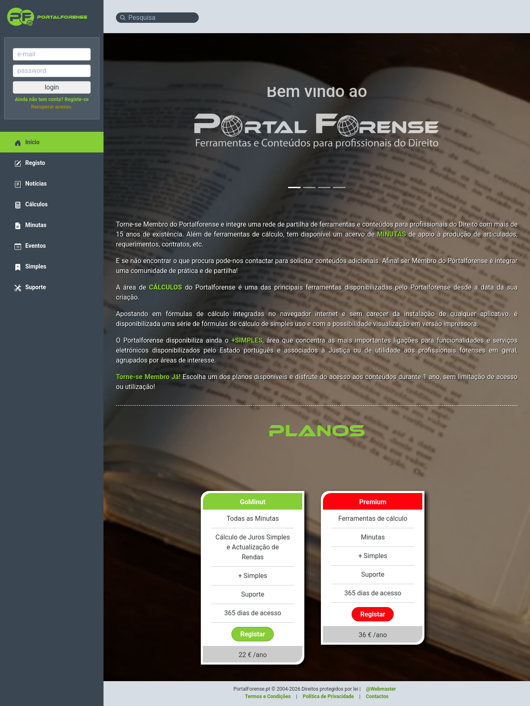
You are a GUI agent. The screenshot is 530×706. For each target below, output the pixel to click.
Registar (252, 634)
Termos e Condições (268, 696)
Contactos (377, 696)
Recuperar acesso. (51, 107)
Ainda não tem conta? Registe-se (52, 99)
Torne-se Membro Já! (148, 377)
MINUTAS (391, 234)
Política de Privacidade (328, 696)
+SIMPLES (247, 340)
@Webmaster (381, 689)
